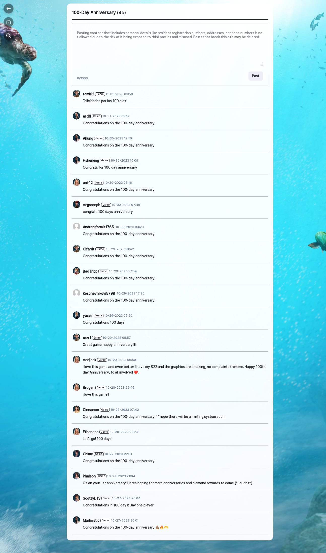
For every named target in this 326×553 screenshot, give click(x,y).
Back (9, 9)
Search (9, 36)
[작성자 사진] (76, 93)
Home (9, 22)
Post (255, 76)
